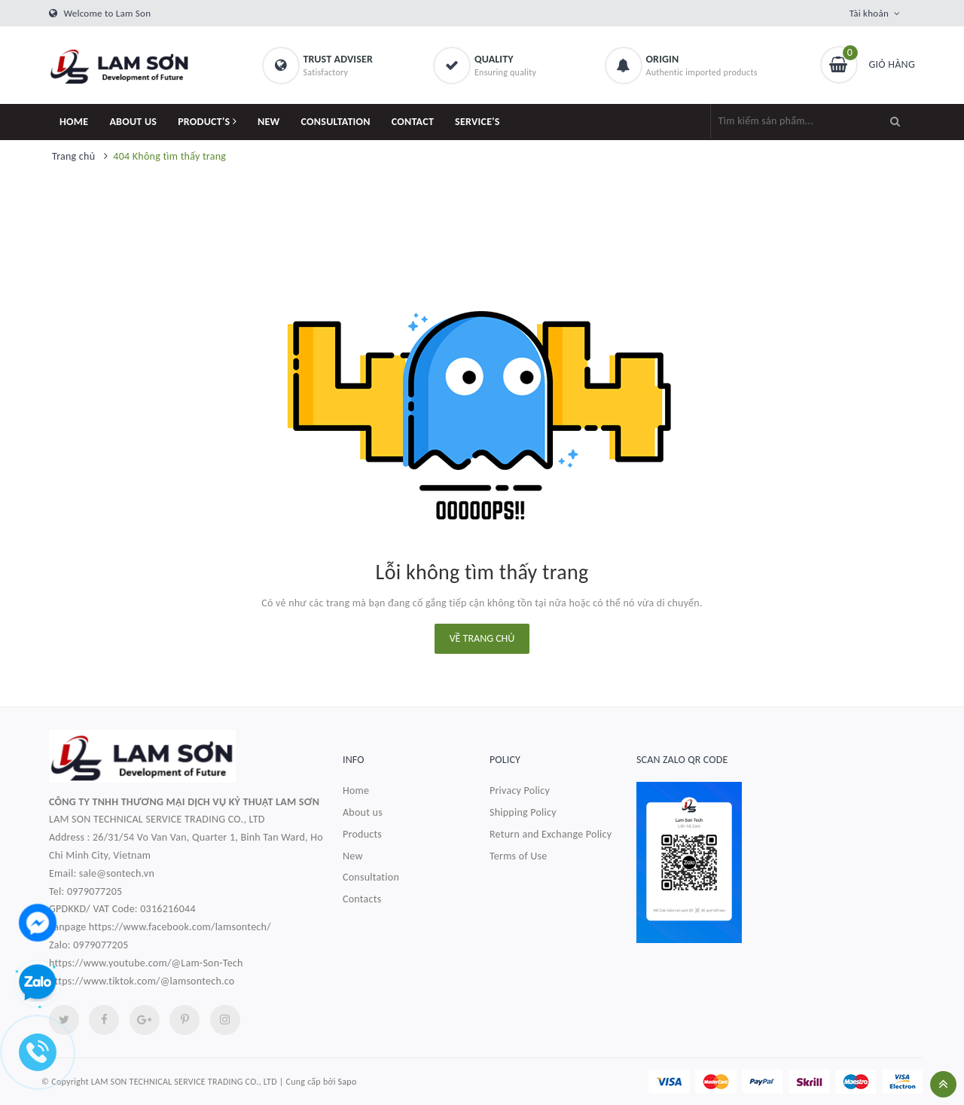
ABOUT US (133, 121)
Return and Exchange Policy (551, 834)
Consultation (371, 877)
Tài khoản (869, 13)
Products (362, 834)
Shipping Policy (523, 812)
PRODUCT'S (207, 121)
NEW (269, 121)
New (353, 856)
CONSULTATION (336, 121)
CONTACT (413, 121)
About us (363, 812)
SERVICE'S (477, 121)
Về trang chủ (482, 638)
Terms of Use (519, 856)
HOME (73, 121)
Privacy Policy (520, 790)
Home (356, 790)
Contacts (362, 899)
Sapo (347, 1081)
